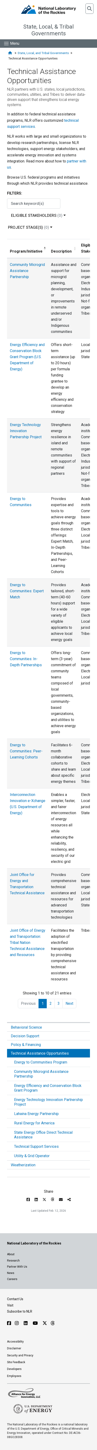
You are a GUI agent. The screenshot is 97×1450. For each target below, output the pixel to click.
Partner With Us (17, 1266)
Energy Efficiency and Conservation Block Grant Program (47, 1088)
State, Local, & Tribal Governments (48, 30)
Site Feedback (16, 1362)
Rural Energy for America (34, 1123)
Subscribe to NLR (19, 1311)
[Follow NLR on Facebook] (9, 1323)
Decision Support (25, 1036)
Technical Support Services (36, 1146)
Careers (12, 1279)
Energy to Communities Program (40, 1062)
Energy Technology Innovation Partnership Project (48, 1102)
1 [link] (43, 1003)
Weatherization (23, 1165)
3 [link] (59, 1003)
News (10, 1273)
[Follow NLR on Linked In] (26, 1323)
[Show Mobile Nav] (11, 43)
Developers (14, 1369)
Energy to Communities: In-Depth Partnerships (26, 659)
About (11, 1254)
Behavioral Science (26, 1027)
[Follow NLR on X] (45, 1323)
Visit (10, 1305)
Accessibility (15, 1341)
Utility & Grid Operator (32, 1156)
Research (13, 1260)
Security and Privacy (20, 1355)
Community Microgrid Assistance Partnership (41, 1073)
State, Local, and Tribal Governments (43, 53)
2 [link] (51, 1003)
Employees (14, 1376)
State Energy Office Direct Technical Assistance (43, 1134)
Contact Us (15, 1299)
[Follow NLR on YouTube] (36, 1323)
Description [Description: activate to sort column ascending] (61, 251)
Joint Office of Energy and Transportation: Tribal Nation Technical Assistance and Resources (27, 942)
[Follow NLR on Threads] (52, 1323)
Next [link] (69, 1003)
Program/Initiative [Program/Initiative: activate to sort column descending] (26, 251)
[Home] (10, 53)
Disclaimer (14, 1348)
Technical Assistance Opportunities (40, 1053)
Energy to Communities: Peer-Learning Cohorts (26, 751)
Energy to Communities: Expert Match (27, 591)
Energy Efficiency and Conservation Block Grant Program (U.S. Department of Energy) (27, 356)
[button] (89, 9)
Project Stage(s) (28, 227)
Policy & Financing (26, 1044)
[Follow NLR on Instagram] (17, 1323)
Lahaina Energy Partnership (36, 1113)
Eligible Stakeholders (36, 215)
